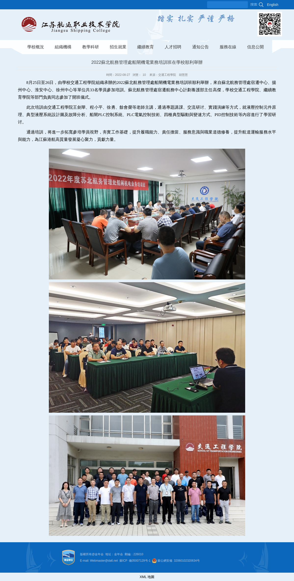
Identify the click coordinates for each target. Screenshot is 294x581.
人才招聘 (173, 47)
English (272, 5)
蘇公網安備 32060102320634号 (179, 560)
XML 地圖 (147, 577)
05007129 (138, 560)
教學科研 (90, 47)
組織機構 (63, 47)
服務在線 (228, 47)
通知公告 (200, 47)
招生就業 (118, 47)
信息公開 (255, 47)
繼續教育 (145, 47)
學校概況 (35, 47)
